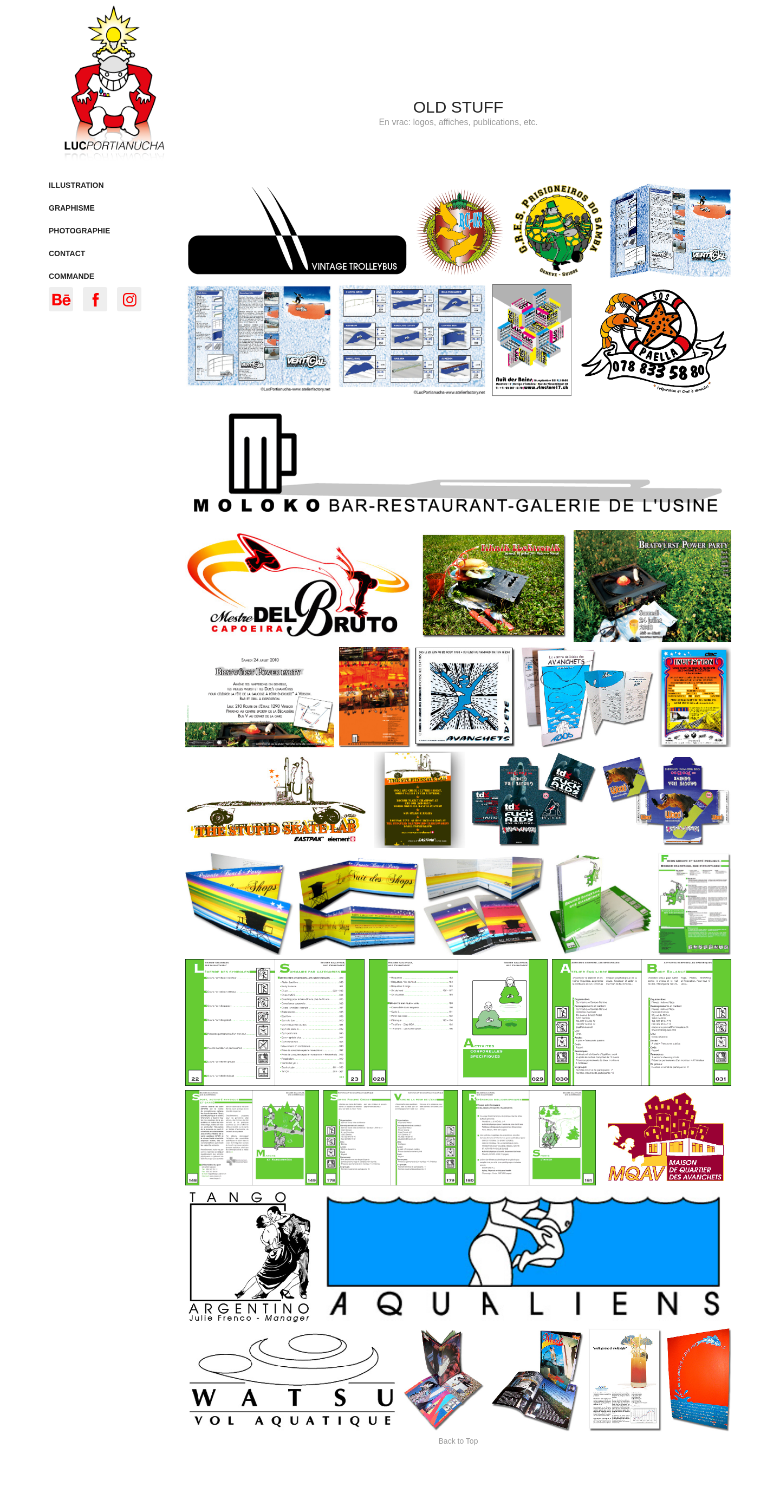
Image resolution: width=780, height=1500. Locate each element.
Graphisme (72, 208)
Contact (67, 253)
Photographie (79, 230)
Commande (71, 276)
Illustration (76, 185)
